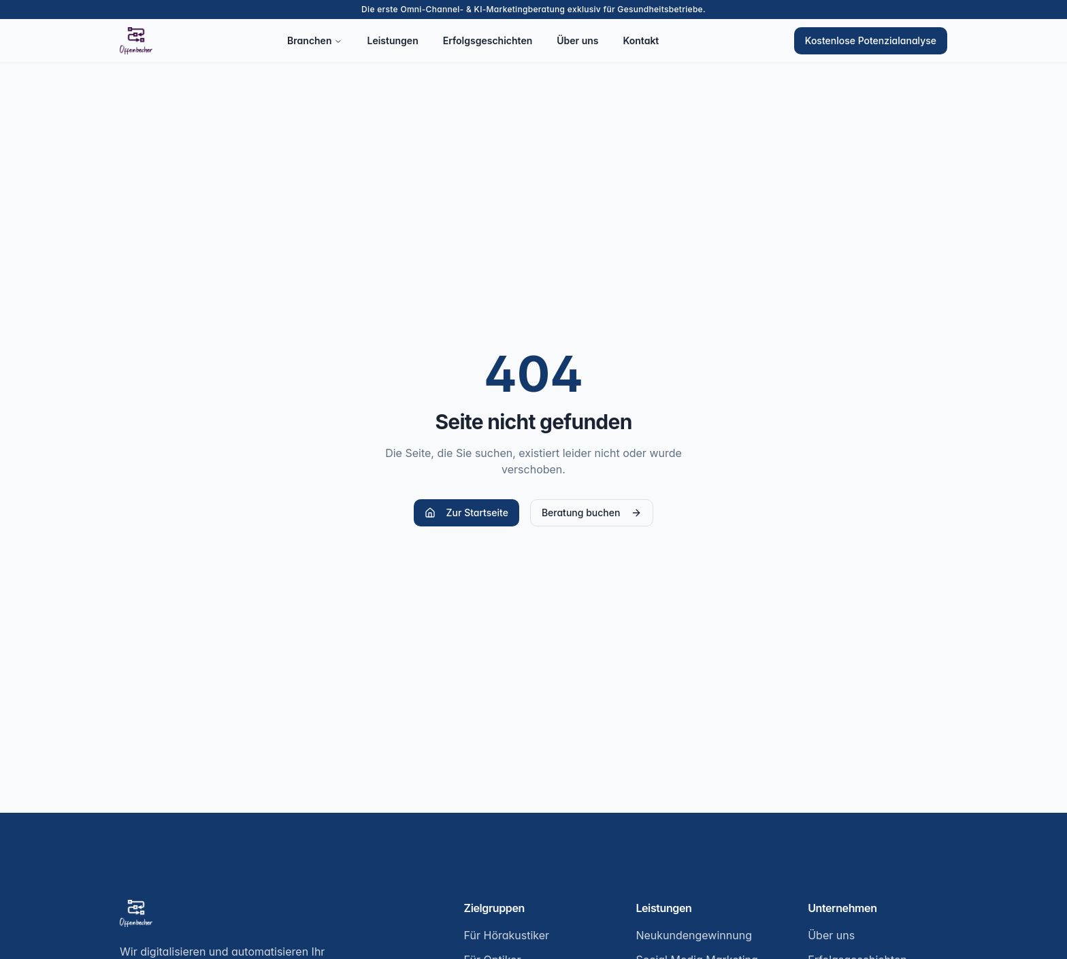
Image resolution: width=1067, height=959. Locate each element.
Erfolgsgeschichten (488, 40)
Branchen (314, 40)
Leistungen (392, 40)
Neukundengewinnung (694, 935)
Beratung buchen (592, 512)
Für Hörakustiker (507, 935)
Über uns (577, 40)
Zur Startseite (466, 512)
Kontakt (641, 40)
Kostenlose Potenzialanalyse (870, 40)
